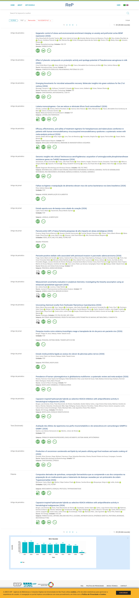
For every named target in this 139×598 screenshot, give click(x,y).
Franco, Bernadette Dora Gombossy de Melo (87, 65)
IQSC (64, 315)
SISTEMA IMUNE (54, 340)
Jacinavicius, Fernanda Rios (97, 307)
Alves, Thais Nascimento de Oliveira (61, 404)
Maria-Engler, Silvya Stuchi (44, 311)
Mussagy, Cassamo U (42, 88)
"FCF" (23, 21)
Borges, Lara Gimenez (42, 404)
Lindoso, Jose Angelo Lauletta (114, 309)
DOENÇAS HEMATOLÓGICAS (60, 412)
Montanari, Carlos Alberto (44, 482)
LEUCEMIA (76, 516)
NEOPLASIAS (54, 362)
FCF (65, 44)
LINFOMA (56, 516)
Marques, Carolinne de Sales (56, 264)
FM (59, 315)
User (118, 5)
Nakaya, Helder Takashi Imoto (115, 264)
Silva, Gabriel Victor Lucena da (82, 260)
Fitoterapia (44, 315)
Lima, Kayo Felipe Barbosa (86, 258)
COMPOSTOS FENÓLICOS (50, 69)
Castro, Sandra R (99, 309)
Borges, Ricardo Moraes (81, 311)
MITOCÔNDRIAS (94, 437)
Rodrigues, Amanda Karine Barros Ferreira (79, 262)
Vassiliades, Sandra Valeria (81, 404)
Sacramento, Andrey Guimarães (45, 161)
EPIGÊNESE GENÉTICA (101, 516)
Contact (124, 586)
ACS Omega (44, 410)
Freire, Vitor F (113, 307)
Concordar (123, 593)
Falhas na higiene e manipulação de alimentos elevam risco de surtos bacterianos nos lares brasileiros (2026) (81, 186)
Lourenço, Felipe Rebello (57, 287)
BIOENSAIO (120, 516)
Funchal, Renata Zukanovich (90, 233)
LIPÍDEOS (56, 460)
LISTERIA (45, 115)
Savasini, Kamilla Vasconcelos (69, 233)
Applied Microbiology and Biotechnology (53, 458)
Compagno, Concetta (115, 456)
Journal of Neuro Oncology (49, 383)
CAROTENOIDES (47, 92)
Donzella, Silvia (40, 456)
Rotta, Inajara (58, 136)
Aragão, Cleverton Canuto (94, 161)
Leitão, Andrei (114, 482)
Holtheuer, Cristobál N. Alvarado (62, 88)
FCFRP (65, 237)
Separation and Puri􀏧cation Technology (53, 90)
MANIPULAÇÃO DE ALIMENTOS (58, 194)
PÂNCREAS (45, 268)
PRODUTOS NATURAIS (68, 317)
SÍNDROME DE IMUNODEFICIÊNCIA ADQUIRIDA (75, 143)
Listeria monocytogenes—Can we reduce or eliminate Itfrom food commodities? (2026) (71, 106)
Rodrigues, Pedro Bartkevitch (68, 379)
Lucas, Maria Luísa (56, 235)
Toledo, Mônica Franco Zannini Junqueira (107, 406)
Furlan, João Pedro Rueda (66, 161)
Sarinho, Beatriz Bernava (43, 136)
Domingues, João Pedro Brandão (76, 307)
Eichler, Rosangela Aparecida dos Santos (85, 40)
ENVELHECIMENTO (71, 437)
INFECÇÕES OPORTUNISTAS (51, 143)
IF (50, 237)
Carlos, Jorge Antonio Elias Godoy (101, 404)
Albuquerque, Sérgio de (100, 482)
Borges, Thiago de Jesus (43, 333)
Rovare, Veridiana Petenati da (47, 40)
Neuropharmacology (47, 44)
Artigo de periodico (17, 33)
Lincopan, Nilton (122, 163)
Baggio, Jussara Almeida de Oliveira (54, 262)
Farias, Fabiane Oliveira (100, 88)
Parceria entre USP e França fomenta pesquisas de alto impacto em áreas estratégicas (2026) (74, 231)
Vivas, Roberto (81, 161)
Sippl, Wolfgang (70, 406)
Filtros (13, 20)
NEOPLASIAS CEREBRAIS (50, 385)
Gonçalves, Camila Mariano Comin (80, 309)
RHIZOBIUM (61, 172)
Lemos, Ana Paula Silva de (91, 163)
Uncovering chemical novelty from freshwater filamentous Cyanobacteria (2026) (68, 305)
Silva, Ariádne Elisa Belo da (119, 38)
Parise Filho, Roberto (89, 408)
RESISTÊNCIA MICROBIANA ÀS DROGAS (81, 170)
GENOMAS (98, 170)
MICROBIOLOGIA (47, 170)
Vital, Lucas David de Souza (85, 379)
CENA (71, 315)
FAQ (82, 586)
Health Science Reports (48, 140)
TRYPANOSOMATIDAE (74, 489)
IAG (53, 237)
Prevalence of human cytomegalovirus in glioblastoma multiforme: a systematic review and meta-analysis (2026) (82, 377)
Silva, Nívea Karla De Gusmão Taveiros (48, 38)
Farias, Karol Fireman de (100, 262)
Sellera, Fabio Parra (108, 163)
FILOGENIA (83, 172)
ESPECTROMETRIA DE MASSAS (86, 317)
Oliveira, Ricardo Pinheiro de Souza (97, 456)
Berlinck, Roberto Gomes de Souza (100, 311)
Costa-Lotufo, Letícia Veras (63, 311)
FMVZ (85, 167)
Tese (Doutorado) (17, 426)
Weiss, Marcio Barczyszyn (44, 307)
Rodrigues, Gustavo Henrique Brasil (106, 258)
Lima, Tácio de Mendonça (72, 136)
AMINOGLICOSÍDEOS (72, 172)
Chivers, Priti (104, 40)
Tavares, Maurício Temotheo (84, 406)
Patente (13, 474)
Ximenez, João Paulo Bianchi (74, 235)
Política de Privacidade (95, 586)
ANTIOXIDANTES (58, 92)
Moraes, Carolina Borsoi (83, 482)
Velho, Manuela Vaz (94, 109)
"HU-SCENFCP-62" (44, 21)
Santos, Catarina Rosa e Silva (68, 258)
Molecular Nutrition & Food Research (52, 113)
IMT (68, 315)
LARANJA (45, 217)
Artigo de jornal (16, 185)
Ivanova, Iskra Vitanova (78, 109)
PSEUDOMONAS (64, 69)
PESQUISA (45, 242)
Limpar (128, 20)
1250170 (67, 92)
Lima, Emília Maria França (44, 65)
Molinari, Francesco (62, 456)
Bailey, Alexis (115, 40)
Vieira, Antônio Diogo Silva (62, 65)
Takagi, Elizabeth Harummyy (71, 163)
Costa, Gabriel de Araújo (69, 38)
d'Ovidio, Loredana (41, 109)
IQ (62, 410)
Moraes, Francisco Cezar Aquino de (47, 379)
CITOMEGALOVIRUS (65, 385)
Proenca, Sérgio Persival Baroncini (46, 233)
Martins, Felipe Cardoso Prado (63, 482)
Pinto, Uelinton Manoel (111, 65)
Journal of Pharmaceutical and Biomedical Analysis (57, 289)
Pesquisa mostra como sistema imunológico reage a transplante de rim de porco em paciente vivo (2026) (79, 331)
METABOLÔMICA (102, 317)
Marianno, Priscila (103, 38)
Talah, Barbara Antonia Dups (104, 379)
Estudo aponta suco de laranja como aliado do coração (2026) (61, 208)
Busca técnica (112, 586)
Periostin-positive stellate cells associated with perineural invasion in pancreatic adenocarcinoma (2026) (78, 256)
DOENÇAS (55, 489)
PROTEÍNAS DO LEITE (76, 69)
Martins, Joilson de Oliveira (69, 431)
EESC (45, 237)
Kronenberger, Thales (55, 408)
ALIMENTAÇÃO (53, 217)
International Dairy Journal (49, 67)
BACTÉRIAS (45, 317)
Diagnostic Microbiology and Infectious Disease (56, 167)
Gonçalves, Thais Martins (111, 161)
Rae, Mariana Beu (64, 40)
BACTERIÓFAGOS (53, 115)
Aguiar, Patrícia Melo (106, 136)
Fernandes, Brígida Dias (90, 136)
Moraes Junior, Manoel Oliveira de (56, 309)
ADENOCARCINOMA (56, 268)
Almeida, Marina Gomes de (88, 38)
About (20, 5)
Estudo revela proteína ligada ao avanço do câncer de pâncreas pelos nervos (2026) (70, 354)
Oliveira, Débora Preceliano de (59, 109)
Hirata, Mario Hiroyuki (53, 381)
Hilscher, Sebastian (46, 406)
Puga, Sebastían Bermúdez (77, 456)
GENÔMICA (91, 172)
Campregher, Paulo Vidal (96, 264)
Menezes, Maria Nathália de (61, 260)
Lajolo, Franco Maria (42, 210)
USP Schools (30, 5)
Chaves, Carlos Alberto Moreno (111, 233)
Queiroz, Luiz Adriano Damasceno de (47, 431)
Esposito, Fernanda (54, 163)
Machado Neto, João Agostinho (72, 408)
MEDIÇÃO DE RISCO (62, 291)
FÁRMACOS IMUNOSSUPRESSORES (53, 437)
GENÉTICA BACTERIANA (60, 170)
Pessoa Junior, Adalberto (82, 88)
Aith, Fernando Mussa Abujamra (96, 235)
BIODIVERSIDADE (55, 317)
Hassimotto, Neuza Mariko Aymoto (62, 210)
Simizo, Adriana (99, 260)
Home (13, 5)
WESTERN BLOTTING (42, 518)
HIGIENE (44, 194)
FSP (69, 237)
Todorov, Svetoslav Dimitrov (50, 111)
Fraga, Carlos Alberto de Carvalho (46, 258)
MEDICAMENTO (47, 489)
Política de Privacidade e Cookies (94, 594)
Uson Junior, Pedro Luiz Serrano (78, 264)
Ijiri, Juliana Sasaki (41, 287)
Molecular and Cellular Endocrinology (52, 266)
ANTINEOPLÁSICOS (87, 516)
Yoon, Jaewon (59, 307)
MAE (60, 237)
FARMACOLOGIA (47, 46)
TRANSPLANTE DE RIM (67, 340)
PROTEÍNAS (45, 362)
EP (49, 237)
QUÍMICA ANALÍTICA (48, 291)
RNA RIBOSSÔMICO (51, 172)
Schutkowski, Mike (59, 406)
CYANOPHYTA (112, 317)
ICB (62, 44)
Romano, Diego (50, 456)
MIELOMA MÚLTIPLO (66, 516)
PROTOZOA (63, 489)
